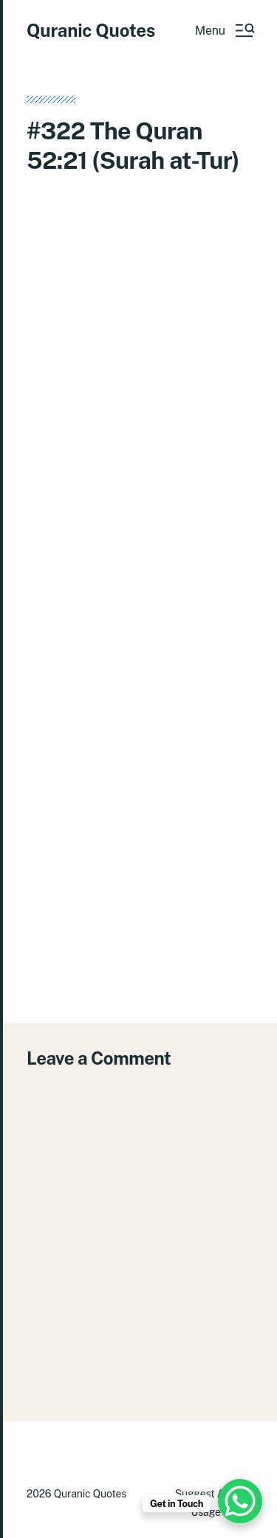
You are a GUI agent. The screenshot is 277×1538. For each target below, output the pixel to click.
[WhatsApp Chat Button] (240, 1501)
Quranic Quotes (91, 30)
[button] (224, 30)
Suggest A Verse (214, 1494)
